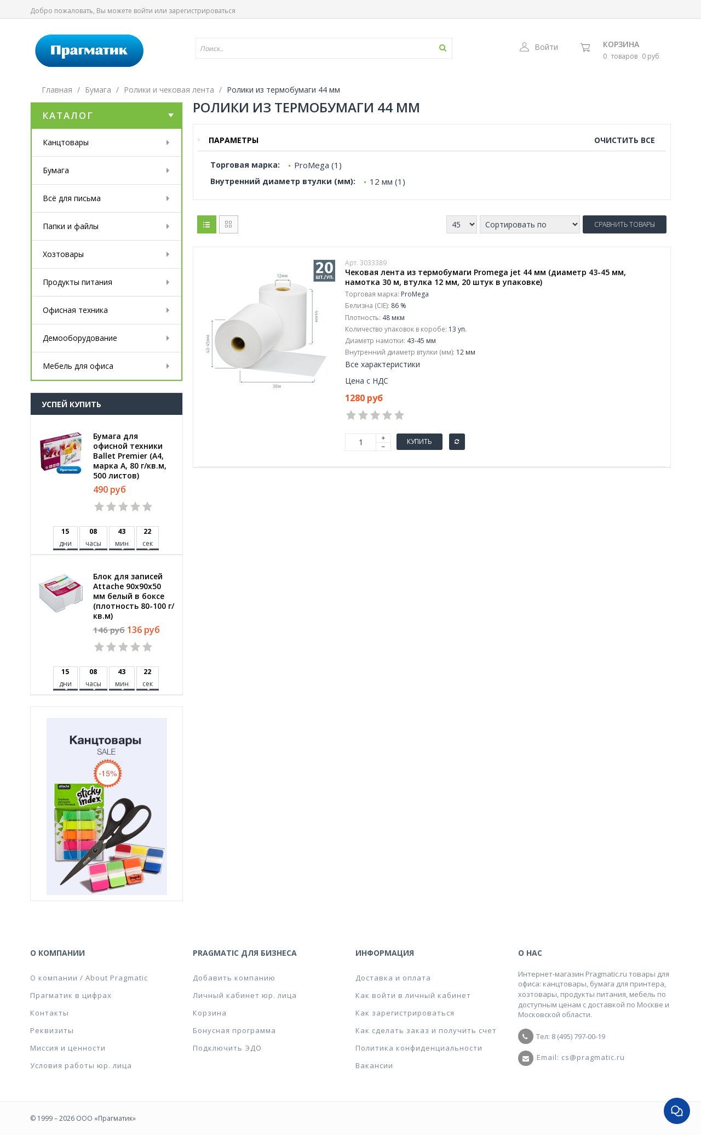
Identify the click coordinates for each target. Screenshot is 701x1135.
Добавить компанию (234, 978)
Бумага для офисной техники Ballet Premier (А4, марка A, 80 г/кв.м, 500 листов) (129, 456)
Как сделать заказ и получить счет (426, 1030)
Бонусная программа (234, 1030)
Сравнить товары (624, 224)
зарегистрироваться (202, 10)
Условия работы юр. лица (81, 1065)
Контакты (49, 1013)
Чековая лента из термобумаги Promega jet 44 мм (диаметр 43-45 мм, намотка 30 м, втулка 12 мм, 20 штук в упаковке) (485, 277)
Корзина (621, 44)
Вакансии (374, 1065)
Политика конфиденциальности (418, 1048)
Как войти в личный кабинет (413, 995)
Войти (539, 47)
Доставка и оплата (393, 978)
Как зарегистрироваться (405, 1013)
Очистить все (624, 140)
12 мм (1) (387, 181)
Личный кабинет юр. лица (245, 995)
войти (143, 10)
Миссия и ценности (68, 1048)
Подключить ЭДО (227, 1048)
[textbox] (292, 48)
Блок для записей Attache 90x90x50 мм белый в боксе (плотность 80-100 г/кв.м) (133, 596)
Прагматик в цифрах (71, 995)
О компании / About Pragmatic (89, 978)
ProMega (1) (318, 164)
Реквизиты (52, 1030)
